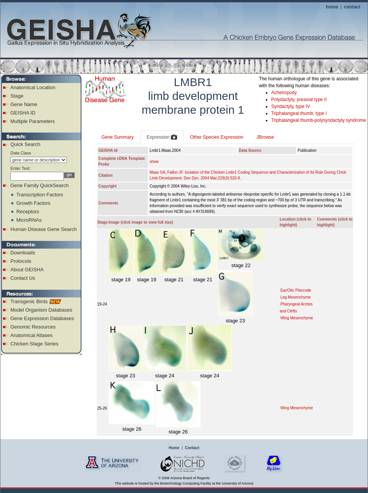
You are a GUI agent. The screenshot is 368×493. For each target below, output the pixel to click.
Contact (192, 448)
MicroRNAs (28, 220)
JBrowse (265, 137)
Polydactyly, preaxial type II (299, 99)
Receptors (27, 211)
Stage (16, 96)
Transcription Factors (39, 195)
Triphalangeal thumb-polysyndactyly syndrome (318, 120)
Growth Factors (33, 203)
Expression (162, 137)
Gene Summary (117, 137)
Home (174, 448)
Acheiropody (284, 92)
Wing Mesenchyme (296, 318)
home (332, 7)
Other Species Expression (217, 137)
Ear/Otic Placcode (295, 290)
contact (352, 7)
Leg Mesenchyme (295, 297)
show (153, 161)
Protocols (20, 261)
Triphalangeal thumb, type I (299, 113)
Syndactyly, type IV (290, 106)
